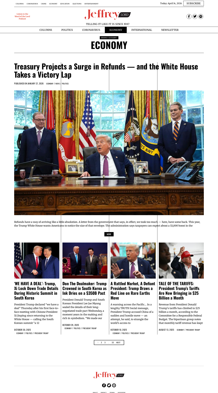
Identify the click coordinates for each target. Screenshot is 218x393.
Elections (77, 4)
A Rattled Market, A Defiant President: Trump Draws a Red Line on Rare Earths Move (133, 290)
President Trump (45, 333)
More (109, 234)
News (59, 83)
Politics (68, 83)
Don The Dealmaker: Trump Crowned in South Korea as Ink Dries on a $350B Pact (84, 288)
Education (65, 4)
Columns (20, 4)
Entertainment (91, 4)
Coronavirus (32, 4)
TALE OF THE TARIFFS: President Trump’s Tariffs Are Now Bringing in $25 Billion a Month (179, 290)
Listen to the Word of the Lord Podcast (22, 16)
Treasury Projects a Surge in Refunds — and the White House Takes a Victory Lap (106, 70)
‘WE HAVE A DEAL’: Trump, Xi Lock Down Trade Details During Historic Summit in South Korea (36, 290)
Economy (53, 4)
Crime (43, 4)
